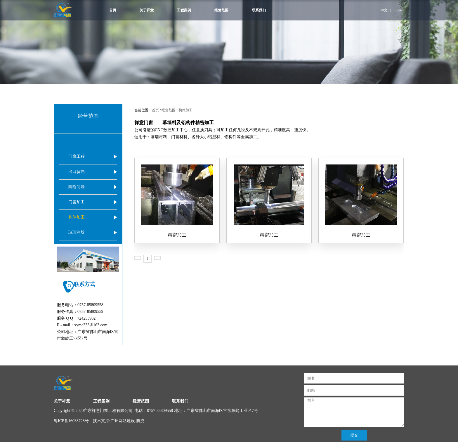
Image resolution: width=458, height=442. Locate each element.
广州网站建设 (122, 421)
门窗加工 (76, 202)
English (398, 10)
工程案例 (184, 10)
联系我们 (259, 10)
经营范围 (221, 10)
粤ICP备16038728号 (71, 421)
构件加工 (76, 217)
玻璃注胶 (76, 232)
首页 (112, 10)
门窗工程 (76, 156)
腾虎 (140, 421)
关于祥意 (147, 10)
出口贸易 (76, 171)
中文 (384, 10)
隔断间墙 (76, 187)
